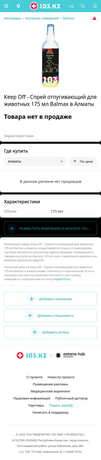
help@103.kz (62, 279)
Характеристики (18, 135)
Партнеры (36, 405)
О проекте (34, 377)
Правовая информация (31, 398)
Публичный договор (71, 398)
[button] (6, 6)
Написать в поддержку (50, 412)
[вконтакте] (59, 366)
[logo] (45, 6)
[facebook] (51, 366)
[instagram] (42, 366)
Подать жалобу (61, 405)
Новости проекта (60, 377)
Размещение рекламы (50, 384)
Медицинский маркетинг (50, 391)
